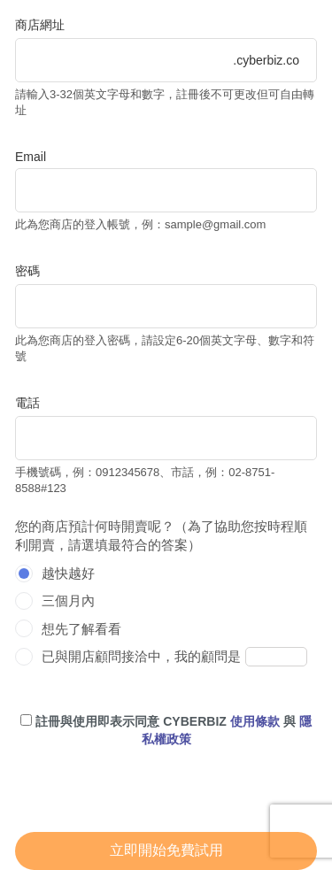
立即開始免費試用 (166, 850)
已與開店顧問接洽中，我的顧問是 (141, 656)
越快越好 (68, 573)
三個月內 (68, 600)
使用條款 (255, 721)
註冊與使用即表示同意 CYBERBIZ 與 (165, 730)
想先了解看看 (81, 628)
